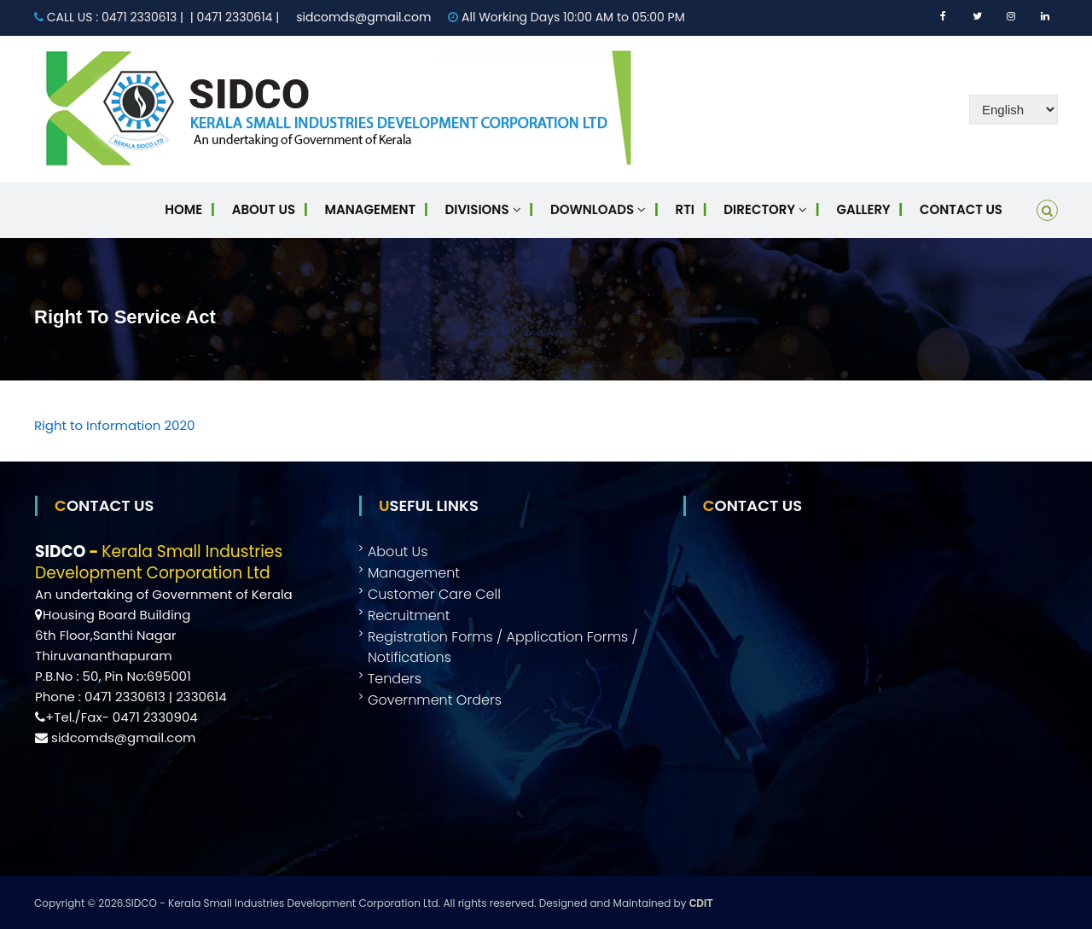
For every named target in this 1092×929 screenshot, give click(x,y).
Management (370, 209)
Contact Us (961, 209)
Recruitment (409, 615)
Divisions (477, 209)
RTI (685, 209)
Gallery (863, 209)
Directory (759, 209)
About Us (263, 209)
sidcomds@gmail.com (363, 17)
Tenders (394, 678)
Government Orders (435, 700)
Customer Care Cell (434, 594)
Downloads (592, 209)
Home (183, 209)
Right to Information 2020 (114, 425)
